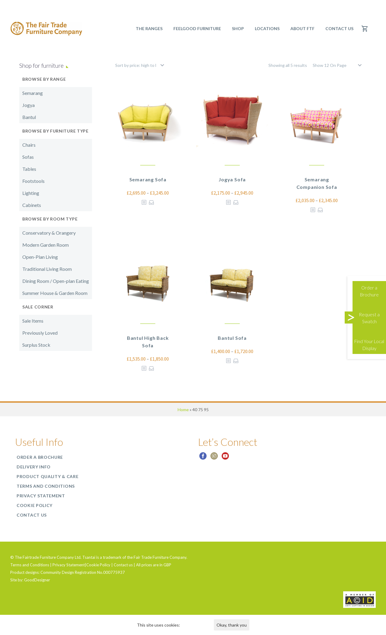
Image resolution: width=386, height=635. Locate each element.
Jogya (28, 105)
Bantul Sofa (232, 338)
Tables (29, 169)
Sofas (28, 157)
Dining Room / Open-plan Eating (55, 281)
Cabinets (31, 205)
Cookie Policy (34, 505)
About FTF (302, 28)
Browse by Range (44, 79)
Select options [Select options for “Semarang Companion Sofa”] (320, 210)
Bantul (29, 117)
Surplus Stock (36, 345)
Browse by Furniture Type (55, 130)
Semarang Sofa (147, 179)
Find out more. (194, 624)
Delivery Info (34, 466)
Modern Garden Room (45, 245)
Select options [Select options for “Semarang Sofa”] (151, 202)
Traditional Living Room (47, 269)
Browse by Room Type (50, 218)
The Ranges (149, 28)
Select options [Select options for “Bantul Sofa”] (236, 360)
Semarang (32, 93)
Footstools (33, 181)
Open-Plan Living (40, 257)
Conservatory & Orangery (49, 233)
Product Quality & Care (47, 476)
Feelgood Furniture (197, 28)
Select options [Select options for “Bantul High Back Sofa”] (151, 368)
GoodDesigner (37, 579)
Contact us (339, 28)
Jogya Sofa (232, 179)
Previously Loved (40, 333)
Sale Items (32, 321)
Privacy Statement (41, 495)
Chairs (29, 145)
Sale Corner (37, 306)
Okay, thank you (232, 624)
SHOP (238, 28)
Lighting (30, 193)
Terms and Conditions (46, 486)
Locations (267, 28)
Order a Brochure (40, 457)
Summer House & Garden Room (54, 293)
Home (183, 409)
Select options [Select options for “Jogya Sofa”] (236, 202)
